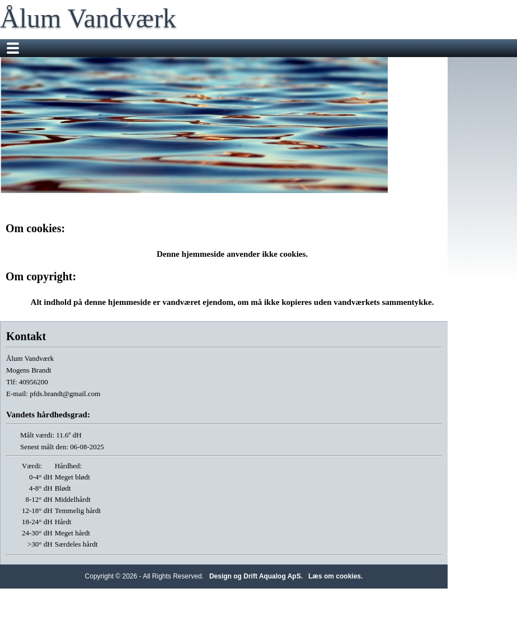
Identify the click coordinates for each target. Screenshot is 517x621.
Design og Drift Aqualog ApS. (256, 576)
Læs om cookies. (335, 576)
